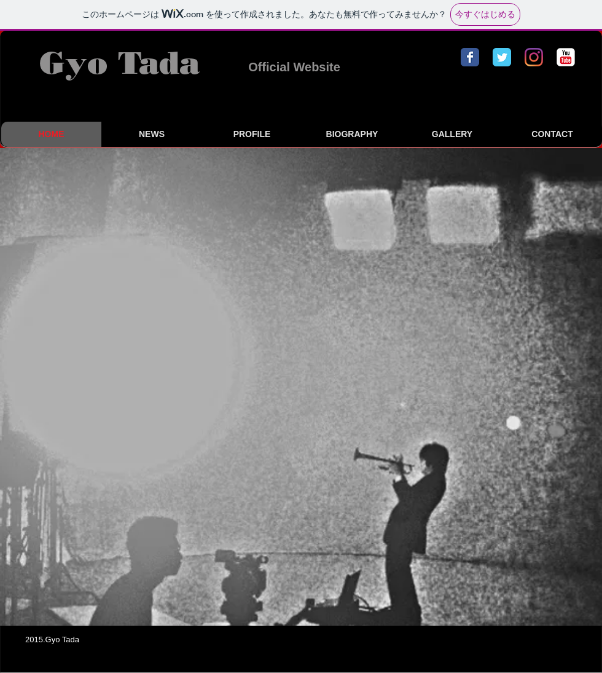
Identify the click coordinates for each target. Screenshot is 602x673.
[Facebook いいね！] (524, 641)
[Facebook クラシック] (470, 57)
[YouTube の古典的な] (566, 57)
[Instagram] (534, 57)
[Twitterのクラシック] (502, 57)
